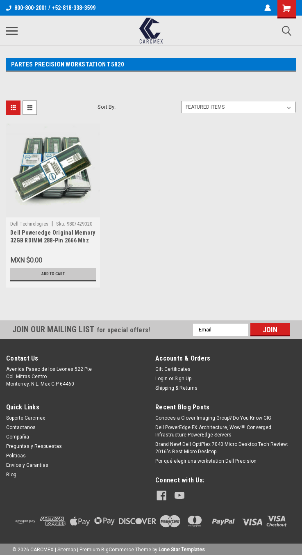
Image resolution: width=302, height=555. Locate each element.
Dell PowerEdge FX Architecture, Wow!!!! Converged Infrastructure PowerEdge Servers (213, 431)
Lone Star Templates (182, 547)
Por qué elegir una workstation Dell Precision (206, 461)
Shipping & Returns (176, 388)
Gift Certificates (173, 369)
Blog (11, 474)
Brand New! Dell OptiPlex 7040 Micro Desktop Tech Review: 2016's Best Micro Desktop (221, 448)
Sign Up (183, 378)
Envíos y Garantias (27, 465)
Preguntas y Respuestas (34, 446)
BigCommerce (117, 547)
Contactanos (21, 427)
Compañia (17, 437)
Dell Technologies (29, 224)
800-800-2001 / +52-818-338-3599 (50, 8)
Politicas (16, 456)
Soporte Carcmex (25, 418)
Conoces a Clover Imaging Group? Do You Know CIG (213, 418)
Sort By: (107, 107)
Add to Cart (53, 274)
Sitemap (66, 547)
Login (161, 378)
